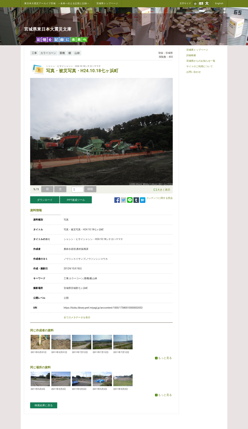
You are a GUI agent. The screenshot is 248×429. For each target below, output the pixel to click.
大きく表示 (163, 189)
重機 (62, 53)
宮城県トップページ (107, 3)
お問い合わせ (193, 71)
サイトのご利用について (199, 66)
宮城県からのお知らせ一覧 (200, 60)
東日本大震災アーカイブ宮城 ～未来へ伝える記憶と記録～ (56, 3)
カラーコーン (48, 53)
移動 (90, 189)
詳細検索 (191, 55)
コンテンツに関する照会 (159, 198)
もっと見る (163, 358)
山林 (77, 53)
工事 (34, 53)
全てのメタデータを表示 (77, 317)
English (219, 3)
